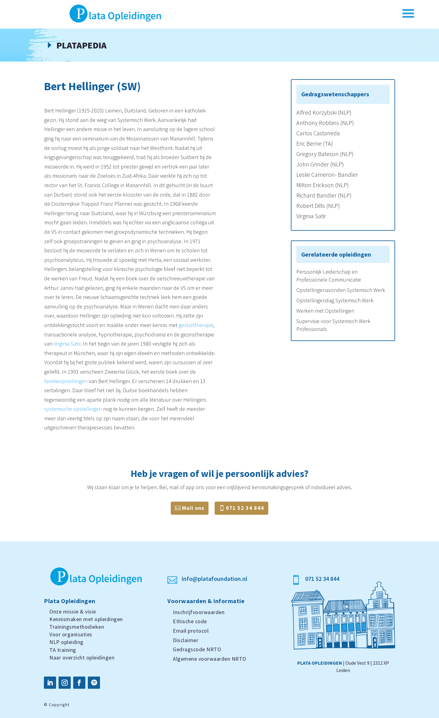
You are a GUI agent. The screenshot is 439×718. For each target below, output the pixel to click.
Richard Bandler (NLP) (324, 195)
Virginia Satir (67, 343)
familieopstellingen (65, 381)
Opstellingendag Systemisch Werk (334, 300)
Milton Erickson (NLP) (322, 185)
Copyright (59, 704)
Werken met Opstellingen (325, 310)
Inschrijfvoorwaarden (198, 612)
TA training (62, 649)
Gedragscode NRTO (197, 649)
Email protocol (191, 630)
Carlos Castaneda (318, 133)
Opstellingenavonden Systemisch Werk (340, 289)
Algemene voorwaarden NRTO (209, 658)
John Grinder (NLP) (320, 164)
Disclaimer (185, 640)
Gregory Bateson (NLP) (325, 154)
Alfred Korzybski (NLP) (324, 112)
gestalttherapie (196, 325)
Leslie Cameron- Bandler (327, 174)
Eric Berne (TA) (314, 143)
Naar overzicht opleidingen (81, 657)
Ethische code (190, 621)
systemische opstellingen (73, 408)
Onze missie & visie (72, 611)
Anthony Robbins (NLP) (325, 122)
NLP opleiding (66, 641)
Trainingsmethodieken (76, 626)
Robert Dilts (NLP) (318, 205)
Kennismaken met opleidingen (86, 619)
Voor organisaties (70, 634)
